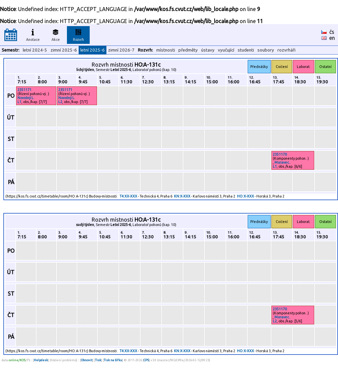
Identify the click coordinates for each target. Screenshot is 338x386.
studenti (246, 50)
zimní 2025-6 (64, 50)
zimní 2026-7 (121, 50)
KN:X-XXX (182, 196)
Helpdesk (41, 360)
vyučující (226, 50)
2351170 (280, 154)
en (332, 38)
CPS (146, 360)
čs (331, 32)
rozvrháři (286, 50)
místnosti (165, 50)
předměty (188, 50)
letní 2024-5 (35, 50)
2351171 (24, 90)
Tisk (98, 360)
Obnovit (86, 360)
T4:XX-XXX (128, 196)
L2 (60, 102)
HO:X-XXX (245, 196)
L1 (19, 102)
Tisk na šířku (113, 360)
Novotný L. (25, 98)
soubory (265, 50)
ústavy (208, 50)
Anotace (33, 34)
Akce (55, 34)
